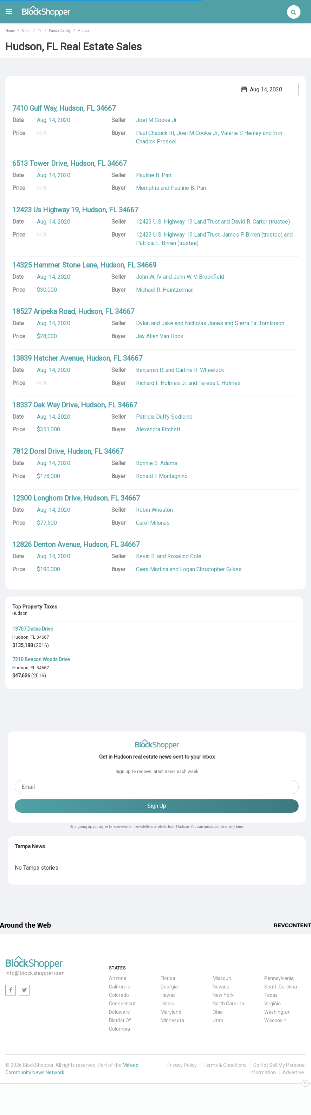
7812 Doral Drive (38, 451)
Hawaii (168, 995)
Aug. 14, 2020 (53, 120)
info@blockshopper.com (35, 973)
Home (10, 31)
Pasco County (60, 31)
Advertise (293, 1072)
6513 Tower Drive (39, 163)
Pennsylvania (279, 978)
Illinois (167, 1003)
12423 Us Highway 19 (45, 210)
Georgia (169, 987)
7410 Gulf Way (34, 108)
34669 (146, 265)
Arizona (118, 978)
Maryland (171, 1012)
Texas (271, 995)
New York (223, 995)
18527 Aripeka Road (43, 311)
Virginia (272, 1003)
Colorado (119, 995)
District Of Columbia (120, 1025)
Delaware (119, 1012)
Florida (168, 978)
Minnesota (172, 1020)
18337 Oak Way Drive (45, 405)
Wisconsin (275, 1020)
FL (40, 31)
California (119, 987)
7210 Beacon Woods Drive (41, 659)
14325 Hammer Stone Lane (54, 265)
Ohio (218, 1012)
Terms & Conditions (225, 1065)
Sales (26, 31)
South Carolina (280, 987)
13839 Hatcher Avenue (47, 358)
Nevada (221, 987)
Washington (277, 1012)
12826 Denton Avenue (46, 544)
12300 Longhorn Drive (46, 498)
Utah (218, 1020)
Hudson (20, 637)
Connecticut (122, 1003)
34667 (43, 637)
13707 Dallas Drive (32, 629)
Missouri (222, 978)
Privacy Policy (182, 1065)
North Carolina (228, 1003)
